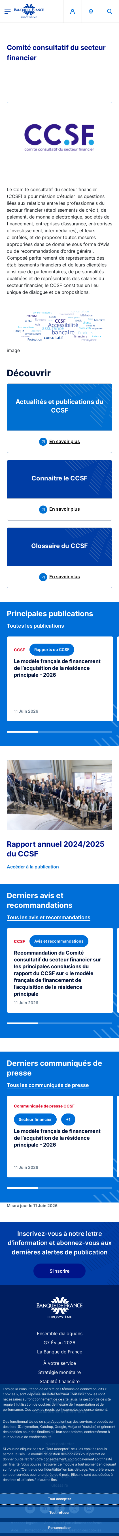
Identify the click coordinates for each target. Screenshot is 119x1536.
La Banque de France (59, 1352)
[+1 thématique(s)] (68, 1119)
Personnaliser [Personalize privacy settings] (59, 1527)
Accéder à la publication (33, 867)
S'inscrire (59, 1271)
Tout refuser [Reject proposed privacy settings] (59, 1512)
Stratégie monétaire (59, 1372)
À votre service (59, 1363)
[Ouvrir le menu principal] (8, 11)
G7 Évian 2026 (59, 1342)
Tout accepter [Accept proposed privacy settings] (59, 1499)
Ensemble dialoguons (59, 1333)
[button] (109, 11)
